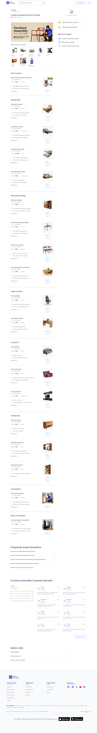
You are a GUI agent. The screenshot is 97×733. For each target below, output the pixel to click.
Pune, (37, 705)
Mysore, (82, 705)
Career (9, 700)
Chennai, (23, 705)
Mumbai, (33, 705)
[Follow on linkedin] (84, 687)
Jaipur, (64, 705)
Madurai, (77, 705)
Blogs (48, 692)
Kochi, (68, 705)
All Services (50, 687)
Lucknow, (72, 705)
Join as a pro (80, 2)
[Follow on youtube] (80, 687)
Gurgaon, (61, 705)
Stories (28, 695)
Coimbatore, (55, 705)
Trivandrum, (9, 707)
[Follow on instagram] (68, 687)
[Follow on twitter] (77, 687)
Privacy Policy (11, 695)
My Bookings (29, 689)
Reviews (28, 692)
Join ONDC (50, 689)
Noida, (85, 705)
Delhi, (40, 705)
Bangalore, (17, 705)
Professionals (10, 689)
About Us (9, 687)
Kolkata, (50, 705)
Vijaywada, (14, 707)
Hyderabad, (27, 705)
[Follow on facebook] (73, 687)
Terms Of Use (11, 692)
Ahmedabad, (45, 705)
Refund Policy (11, 698)
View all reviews (80, 636)
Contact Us (29, 687)
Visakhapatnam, (21, 707)
